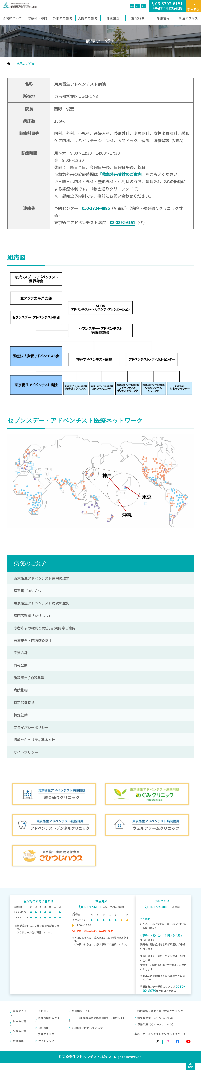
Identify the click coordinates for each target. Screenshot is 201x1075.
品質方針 (21, 652)
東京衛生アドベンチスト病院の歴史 (41, 603)
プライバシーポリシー (31, 727)
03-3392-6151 (122, 222)
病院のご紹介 (30, 563)
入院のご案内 (18, 1032)
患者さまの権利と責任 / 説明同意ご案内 (45, 627)
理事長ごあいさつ (27, 590)
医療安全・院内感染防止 (33, 640)
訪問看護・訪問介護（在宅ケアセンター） (162, 1011)
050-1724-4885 (96, 208)
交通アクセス (46, 1034)
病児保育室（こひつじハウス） (156, 1018)
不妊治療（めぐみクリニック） (156, 1024)
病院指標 (21, 690)
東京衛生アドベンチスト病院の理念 (41, 578)
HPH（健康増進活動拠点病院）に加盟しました (97, 1019)
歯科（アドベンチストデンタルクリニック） (161, 1034)
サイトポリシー (26, 752)
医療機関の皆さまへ (47, 1019)
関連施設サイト (81, 1011)
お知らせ (43, 1011)
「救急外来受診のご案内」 (122, 174)
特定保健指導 (24, 702)
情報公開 (21, 665)
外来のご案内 (18, 1023)
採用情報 (43, 1028)
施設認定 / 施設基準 (29, 677)
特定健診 (21, 714)
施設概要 (18, 1041)
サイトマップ (46, 1041)
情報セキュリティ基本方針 (34, 739)
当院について (18, 1012)
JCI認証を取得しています (87, 1028)
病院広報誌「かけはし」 (33, 615)
